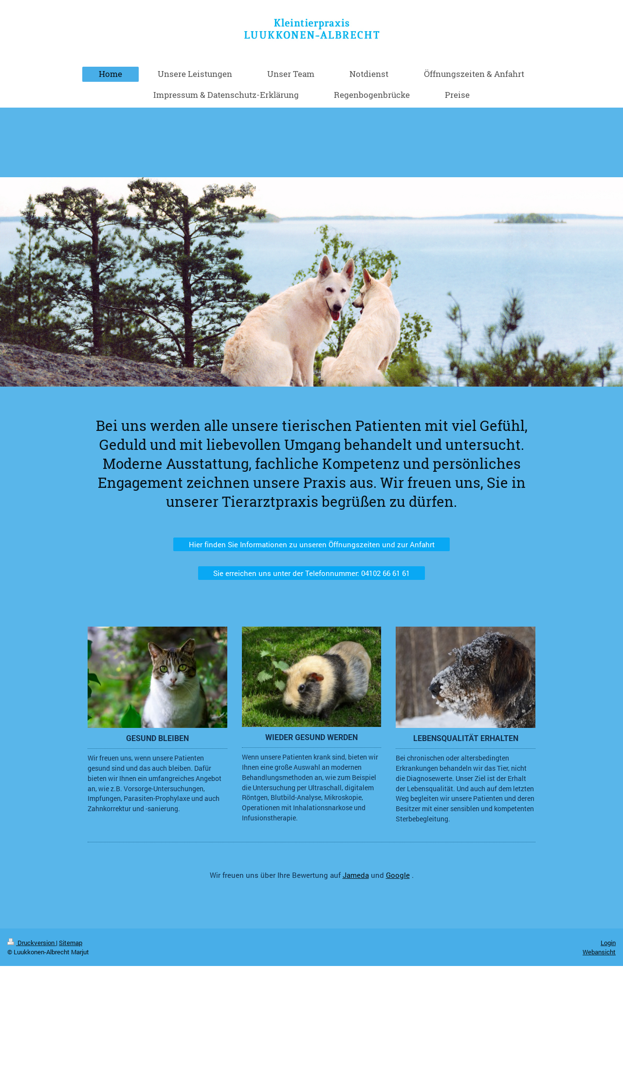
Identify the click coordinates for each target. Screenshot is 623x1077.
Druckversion (31, 942)
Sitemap (70, 942)
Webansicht (599, 951)
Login (608, 942)
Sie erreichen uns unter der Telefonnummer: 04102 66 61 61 (311, 573)
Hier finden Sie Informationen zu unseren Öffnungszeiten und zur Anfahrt (312, 544)
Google (398, 875)
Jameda (356, 875)
